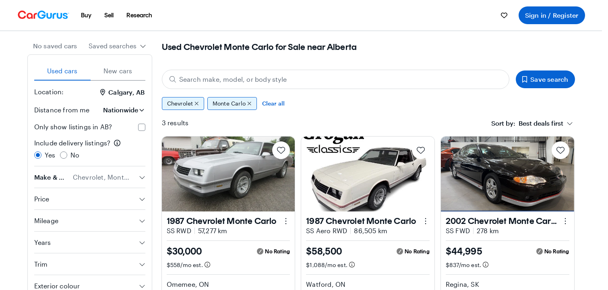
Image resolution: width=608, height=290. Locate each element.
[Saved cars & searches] (504, 15)
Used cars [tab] (62, 71)
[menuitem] (86, 15)
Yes (50, 155)
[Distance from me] (122, 110)
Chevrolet (183, 103)
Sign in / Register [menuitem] (552, 15)
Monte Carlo (232, 103)
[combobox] (117, 46)
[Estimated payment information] (207, 264)
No (74, 155)
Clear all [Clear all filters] (273, 103)
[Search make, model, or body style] (336, 79)
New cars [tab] (117, 71)
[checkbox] (141, 127)
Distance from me (62, 110)
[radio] (37, 155)
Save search (545, 79)
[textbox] (527, 123)
